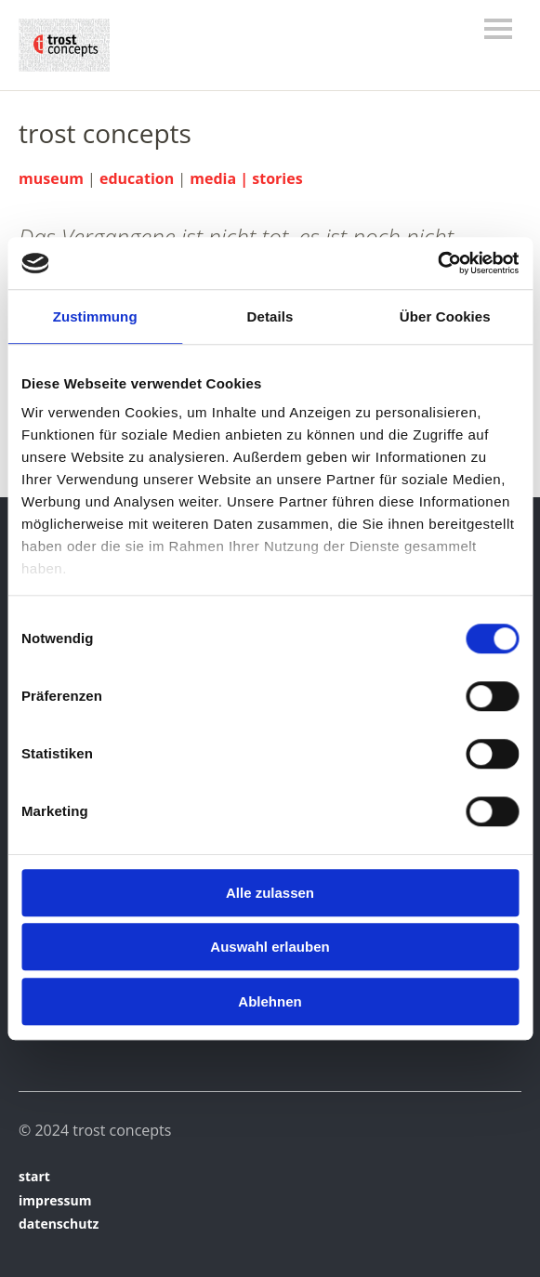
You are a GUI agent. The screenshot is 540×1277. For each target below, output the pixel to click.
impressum (55, 1200)
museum (51, 178)
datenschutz (59, 1223)
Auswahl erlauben (269, 946)
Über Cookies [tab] (445, 316)
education (136, 178)
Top (501, 1224)
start (34, 1176)
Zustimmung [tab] (95, 316)
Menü (498, 29)
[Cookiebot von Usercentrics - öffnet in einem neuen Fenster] (437, 263)
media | (221, 178)
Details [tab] (270, 316)
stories (277, 178)
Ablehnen (269, 1001)
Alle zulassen (270, 893)
